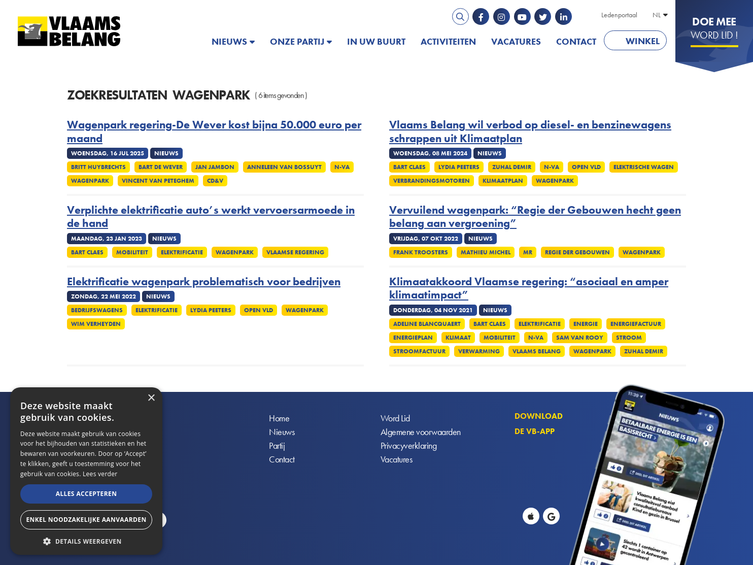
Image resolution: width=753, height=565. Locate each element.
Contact (576, 41)
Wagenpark (90, 181)
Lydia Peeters (459, 167)
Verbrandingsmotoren (431, 181)
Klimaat (458, 338)
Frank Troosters (420, 252)
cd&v (215, 181)
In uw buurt (376, 41)
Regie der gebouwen (577, 252)
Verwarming (479, 351)
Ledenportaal (619, 14)
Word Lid (395, 418)
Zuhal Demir (511, 167)
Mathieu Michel (485, 252)
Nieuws (229, 41)
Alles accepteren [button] (86, 493)
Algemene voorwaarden (421, 432)
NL (657, 14)
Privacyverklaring (409, 445)
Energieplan (413, 338)
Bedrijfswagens (97, 310)
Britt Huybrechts (98, 167)
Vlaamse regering (295, 252)
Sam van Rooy (579, 338)
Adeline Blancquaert (427, 324)
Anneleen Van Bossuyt (284, 167)
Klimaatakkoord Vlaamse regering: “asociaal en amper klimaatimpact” (528, 288)
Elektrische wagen (643, 167)
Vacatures (516, 41)
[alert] (86, 471)
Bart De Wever (161, 167)
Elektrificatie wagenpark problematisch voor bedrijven (203, 281)
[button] (86, 540)
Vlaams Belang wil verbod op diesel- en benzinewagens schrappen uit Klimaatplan (530, 131)
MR (527, 252)
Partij (277, 445)
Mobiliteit (132, 252)
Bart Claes (409, 167)
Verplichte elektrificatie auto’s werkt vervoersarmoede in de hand (211, 217)
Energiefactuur (635, 324)
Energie (585, 324)
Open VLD (258, 310)
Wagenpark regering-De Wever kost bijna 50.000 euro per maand (214, 131)
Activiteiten (448, 41)
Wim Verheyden (96, 324)
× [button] (151, 398)
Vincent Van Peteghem (158, 181)
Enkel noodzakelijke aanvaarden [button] (86, 519)
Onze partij (297, 41)
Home (279, 418)
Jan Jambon (214, 167)
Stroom (629, 338)
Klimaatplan (503, 181)
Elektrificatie (182, 252)
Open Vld (586, 167)
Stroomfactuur (419, 351)
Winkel (643, 41)
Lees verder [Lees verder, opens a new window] (100, 474)
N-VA (342, 167)
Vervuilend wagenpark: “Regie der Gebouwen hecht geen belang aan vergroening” (535, 217)
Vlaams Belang (536, 351)
